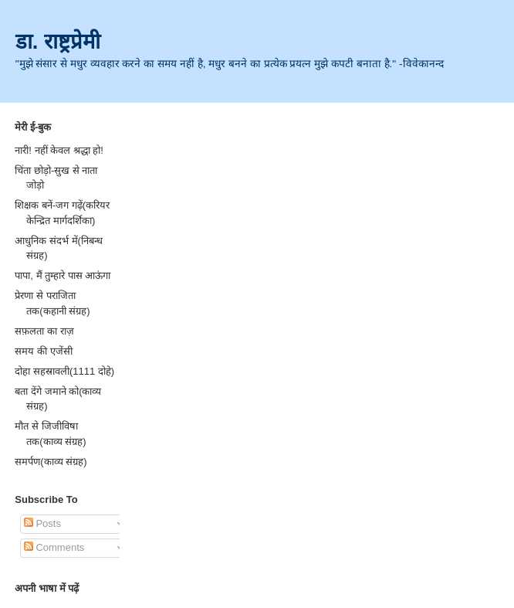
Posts (42, 523)
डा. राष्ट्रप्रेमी (57, 41)
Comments (54, 547)
